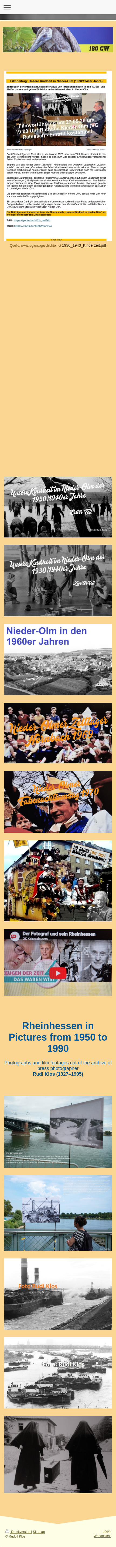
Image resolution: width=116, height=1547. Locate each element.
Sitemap (39, 1532)
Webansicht (102, 1536)
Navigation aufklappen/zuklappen (58, 7)
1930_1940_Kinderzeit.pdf (84, 245)
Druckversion (18, 1532)
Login (107, 1531)
